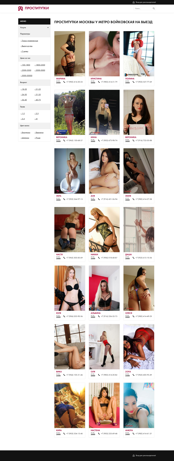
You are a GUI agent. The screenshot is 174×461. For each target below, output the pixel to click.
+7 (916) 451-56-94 (109, 199)
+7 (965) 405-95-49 (144, 375)
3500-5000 (40, 70)
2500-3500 (26, 70)
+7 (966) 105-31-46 (74, 375)
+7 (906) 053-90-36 (74, 316)
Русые (38, 138)
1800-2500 (40, 65)
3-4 (23, 119)
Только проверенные (30, 41)
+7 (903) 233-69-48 (109, 434)
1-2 (23, 114)
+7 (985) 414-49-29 (144, 316)
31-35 (38, 95)
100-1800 (26, 65)
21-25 (38, 89)
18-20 (24, 89)
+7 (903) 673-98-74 (109, 141)
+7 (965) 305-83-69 (74, 258)
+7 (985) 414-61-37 (144, 434)
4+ (37, 119)
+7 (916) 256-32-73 (109, 316)
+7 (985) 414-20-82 (109, 375)
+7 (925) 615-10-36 (144, 258)
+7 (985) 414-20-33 (74, 82)
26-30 (24, 95)
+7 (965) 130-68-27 (74, 141)
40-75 (38, 100)
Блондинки (26, 133)
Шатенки (25, 138)
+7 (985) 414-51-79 (109, 82)
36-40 (24, 100)
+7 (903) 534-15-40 (74, 434)
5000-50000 (27, 76)
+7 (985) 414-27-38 (144, 199)
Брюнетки (40, 133)
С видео (25, 51)
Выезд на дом (27, 46)
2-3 (37, 114)
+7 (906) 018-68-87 (109, 258)
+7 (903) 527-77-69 (144, 82)
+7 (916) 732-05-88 (144, 141)
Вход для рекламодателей (146, 2)
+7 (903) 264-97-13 (74, 199)
